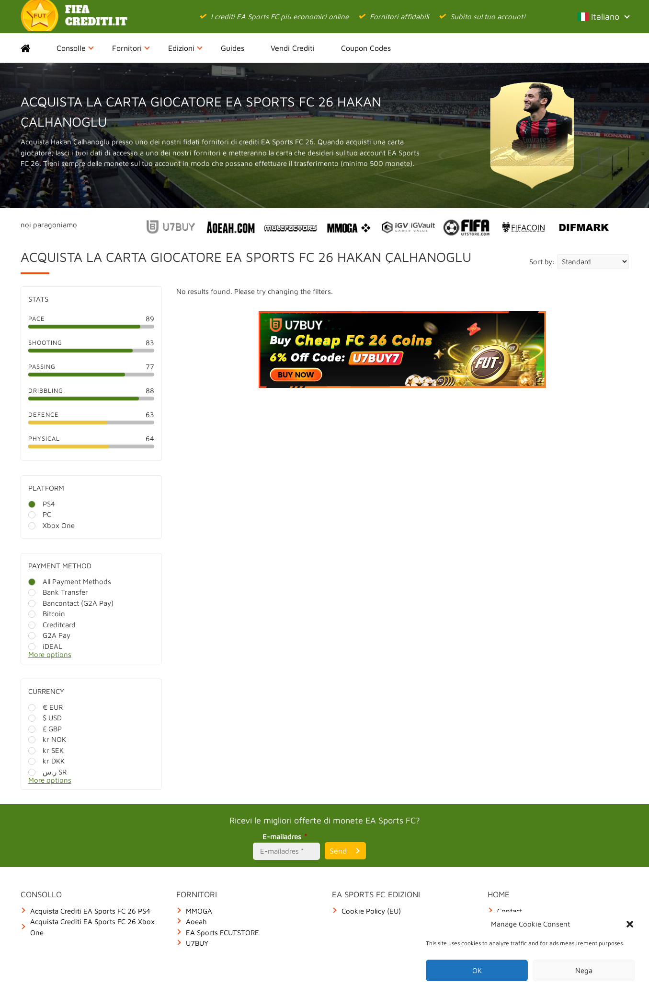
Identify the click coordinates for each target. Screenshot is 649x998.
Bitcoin (46, 614)
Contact (509, 911)
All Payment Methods (69, 581)
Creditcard (52, 625)
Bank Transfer (58, 592)
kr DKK (46, 761)
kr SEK (46, 750)
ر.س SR (47, 772)
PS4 (41, 504)
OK (477, 970)
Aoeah (196, 921)
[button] (630, 924)
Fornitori (131, 48)
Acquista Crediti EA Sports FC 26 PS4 (90, 911)
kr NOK (47, 739)
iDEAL (45, 646)
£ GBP (45, 729)
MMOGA (199, 911)
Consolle (75, 48)
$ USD (45, 718)
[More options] (98, 657)
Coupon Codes (366, 48)
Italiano (603, 17)
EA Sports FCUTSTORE (222, 932)
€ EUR (45, 707)
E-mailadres (286, 837)
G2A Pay (49, 635)
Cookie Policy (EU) (371, 911)
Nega (583, 970)
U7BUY (197, 943)
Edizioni (185, 48)
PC (39, 514)
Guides (232, 48)
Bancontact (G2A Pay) (71, 603)
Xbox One (51, 525)
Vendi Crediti (293, 48)
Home (34, 48)
